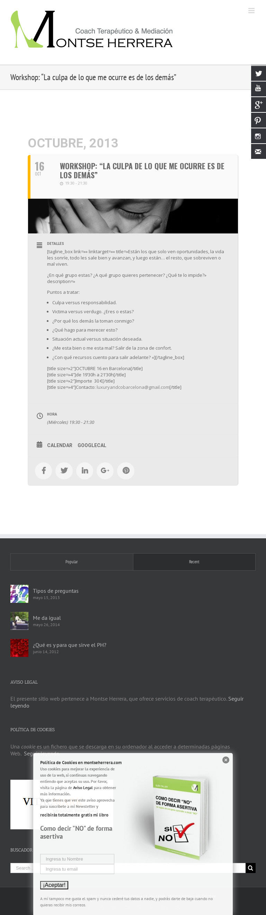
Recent (194, 562)
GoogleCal (92, 445)
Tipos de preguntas (56, 590)
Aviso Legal (83, 787)
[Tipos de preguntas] (19, 594)
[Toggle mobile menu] (252, 10)
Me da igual (47, 617)
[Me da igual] (19, 621)
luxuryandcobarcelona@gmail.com (133, 387)
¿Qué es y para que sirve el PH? (69, 644)
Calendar (59, 445)
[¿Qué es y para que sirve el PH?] (19, 648)
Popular (71, 562)
